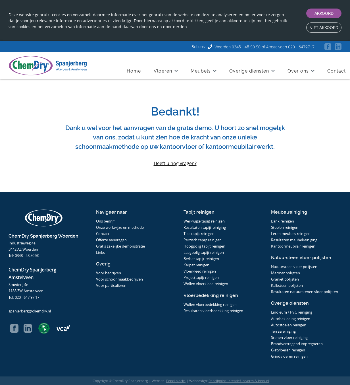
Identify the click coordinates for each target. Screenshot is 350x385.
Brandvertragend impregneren (297, 343)
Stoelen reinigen (284, 227)
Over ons (298, 69)
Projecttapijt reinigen (201, 277)
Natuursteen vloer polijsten (294, 266)
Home (134, 69)
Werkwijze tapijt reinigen (204, 221)
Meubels (201, 69)
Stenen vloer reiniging (289, 337)
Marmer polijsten (285, 272)
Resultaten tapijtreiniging (205, 227)
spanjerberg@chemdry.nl (30, 311)
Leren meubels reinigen (291, 233)
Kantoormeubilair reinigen (293, 246)
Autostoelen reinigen (288, 325)
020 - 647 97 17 (27, 297)
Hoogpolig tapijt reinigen (204, 246)
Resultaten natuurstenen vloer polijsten (304, 291)
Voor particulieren (111, 285)
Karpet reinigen (196, 264)
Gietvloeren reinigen (288, 350)
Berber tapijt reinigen (201, 258)
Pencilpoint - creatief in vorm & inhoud (239, 380)
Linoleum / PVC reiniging (291, 312)
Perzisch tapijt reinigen (203, 239)
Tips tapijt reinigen (199, 233)
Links (100, 252)
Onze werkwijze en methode (120, 227)
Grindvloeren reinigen (289, 356)
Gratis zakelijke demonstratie (120, 246)
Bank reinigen (282, 221)
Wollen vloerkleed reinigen (206, 283)
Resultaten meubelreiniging (294, 239)
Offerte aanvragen (111, 239)
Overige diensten (249, 69)
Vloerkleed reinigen (200, 271)
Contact (336, 69)
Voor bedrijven (109, 272)
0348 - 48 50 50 (27, 255)
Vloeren (163, 69)
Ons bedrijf (105, 221)
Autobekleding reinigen (290, 318)
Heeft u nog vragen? (175, 163)
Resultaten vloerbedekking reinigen (213, 310)
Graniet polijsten (285, 279)
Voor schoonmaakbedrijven (120, 279)
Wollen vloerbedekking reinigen (210, 304)
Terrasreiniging (283, 331)
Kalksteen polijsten (287, 285)
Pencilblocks (176, 380)
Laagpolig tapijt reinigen (204, 252)
